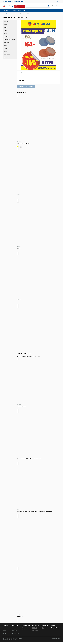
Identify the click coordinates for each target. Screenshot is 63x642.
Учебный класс (6, 42)
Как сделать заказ (7, 54)
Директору (6, 36)
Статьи (5, 30)
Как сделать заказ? (57, 6)
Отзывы (5, 24)
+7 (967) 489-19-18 (21, 1)
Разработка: (56, 638)
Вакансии (5, 33)
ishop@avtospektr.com (55, 628)
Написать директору (16, 632)
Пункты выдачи (6, 57)
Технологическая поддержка (9, 39)
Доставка (13, 10)
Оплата (19, 10)
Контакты (25, 10)
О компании (6, 10)
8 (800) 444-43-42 (12, 1)
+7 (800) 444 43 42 (55, 627)
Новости (5, 27)
